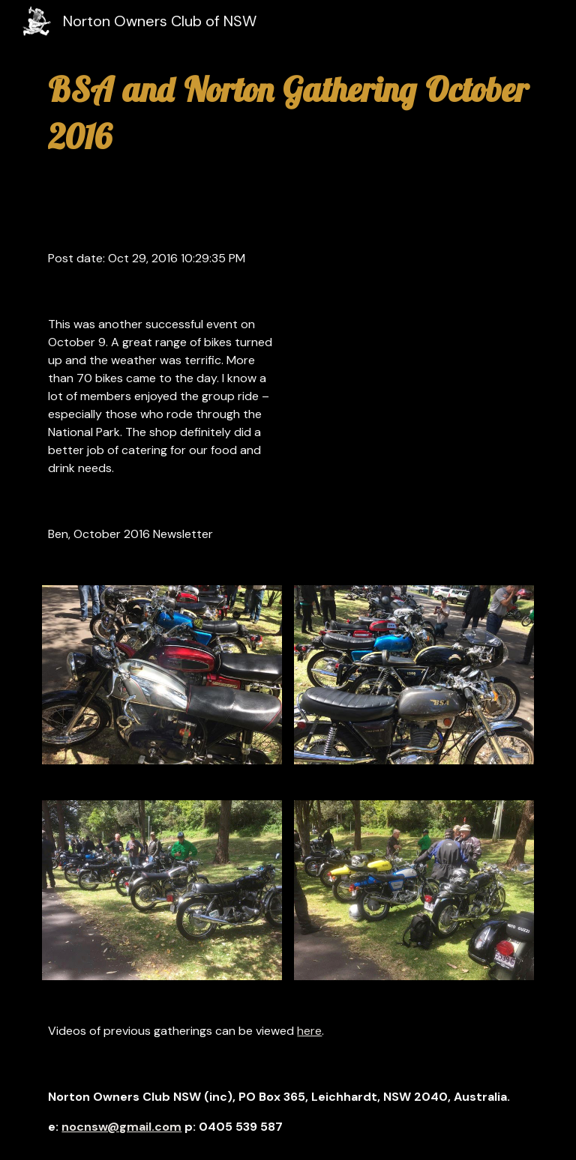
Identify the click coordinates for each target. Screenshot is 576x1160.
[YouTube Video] (392, 362)
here (309, 1031)
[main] (287, 113)
